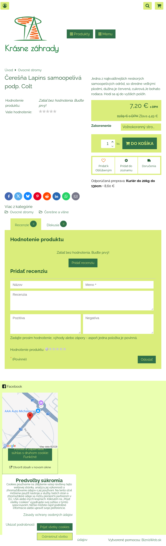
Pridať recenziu (83, 263)
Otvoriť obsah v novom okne (30, 467)
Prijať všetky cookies (54, 527)
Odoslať (147, 360)
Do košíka (140, 143)
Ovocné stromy (22, 212)
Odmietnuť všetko (55, 536)
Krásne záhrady (32, 48)
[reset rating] (47, 349)
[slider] (48, 111)
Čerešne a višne (56, 212)
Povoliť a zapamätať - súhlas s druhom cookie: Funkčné (30, 453)
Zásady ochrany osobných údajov (48, 515)
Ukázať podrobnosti (20, 524)
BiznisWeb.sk (151, 540)
